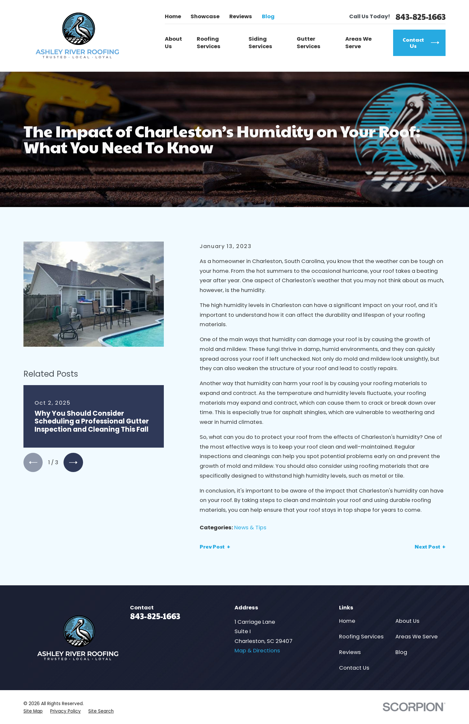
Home (173, 16)
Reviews (240, 16)
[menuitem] (33, 711)
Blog (268, 16)
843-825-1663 (420, 17)
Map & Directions (257, 650)
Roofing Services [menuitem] (208, 42)
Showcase (205, 16)
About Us (407, 621)
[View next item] (73, 462)
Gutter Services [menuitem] (308, 42)
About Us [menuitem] (173, 42)
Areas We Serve (416, 636)
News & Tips (250, 527)
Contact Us (354, 668)
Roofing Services (361, 636)
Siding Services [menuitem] (260, 42)
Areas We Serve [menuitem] (358, 42)
